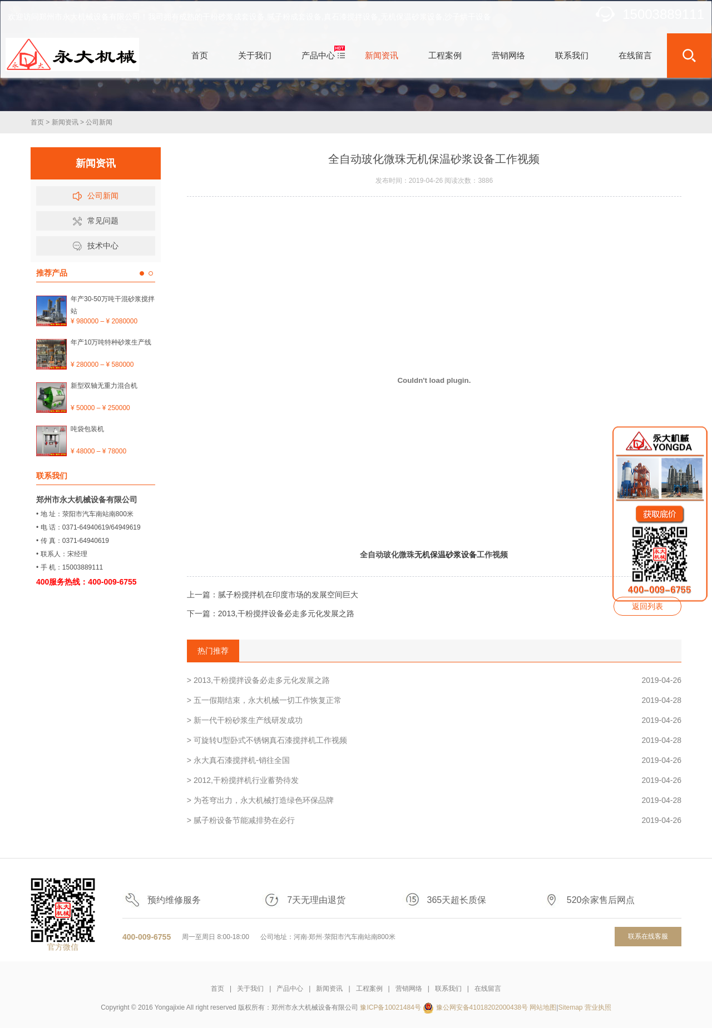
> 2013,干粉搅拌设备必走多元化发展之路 (434, 680)
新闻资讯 (65, 122)
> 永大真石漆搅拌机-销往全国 (434, 760)
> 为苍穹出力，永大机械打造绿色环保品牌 (434, 800)
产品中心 (289, 988)
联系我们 (448, 988)
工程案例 (369, 988)
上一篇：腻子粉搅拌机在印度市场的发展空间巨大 (272, 594)
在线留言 (487, 988)
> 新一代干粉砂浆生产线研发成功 (434, 720)
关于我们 (250, 988)
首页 (37, 122)
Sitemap (570, 1007)
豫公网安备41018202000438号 (482, 1007)
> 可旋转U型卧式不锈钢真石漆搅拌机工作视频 (434, 740)
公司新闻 (99, 122)
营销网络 (408, 988)
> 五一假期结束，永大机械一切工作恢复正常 (434, 700)
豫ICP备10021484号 (390, 1007)
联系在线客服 (648, 936)
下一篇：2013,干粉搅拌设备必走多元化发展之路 (270, 613)
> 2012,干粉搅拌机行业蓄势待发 (434, 780)
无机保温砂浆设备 (445, 554)
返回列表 (647, 606)
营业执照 (598, 1007)
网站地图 (543, 1007)
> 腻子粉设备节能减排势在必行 (434, 820)
